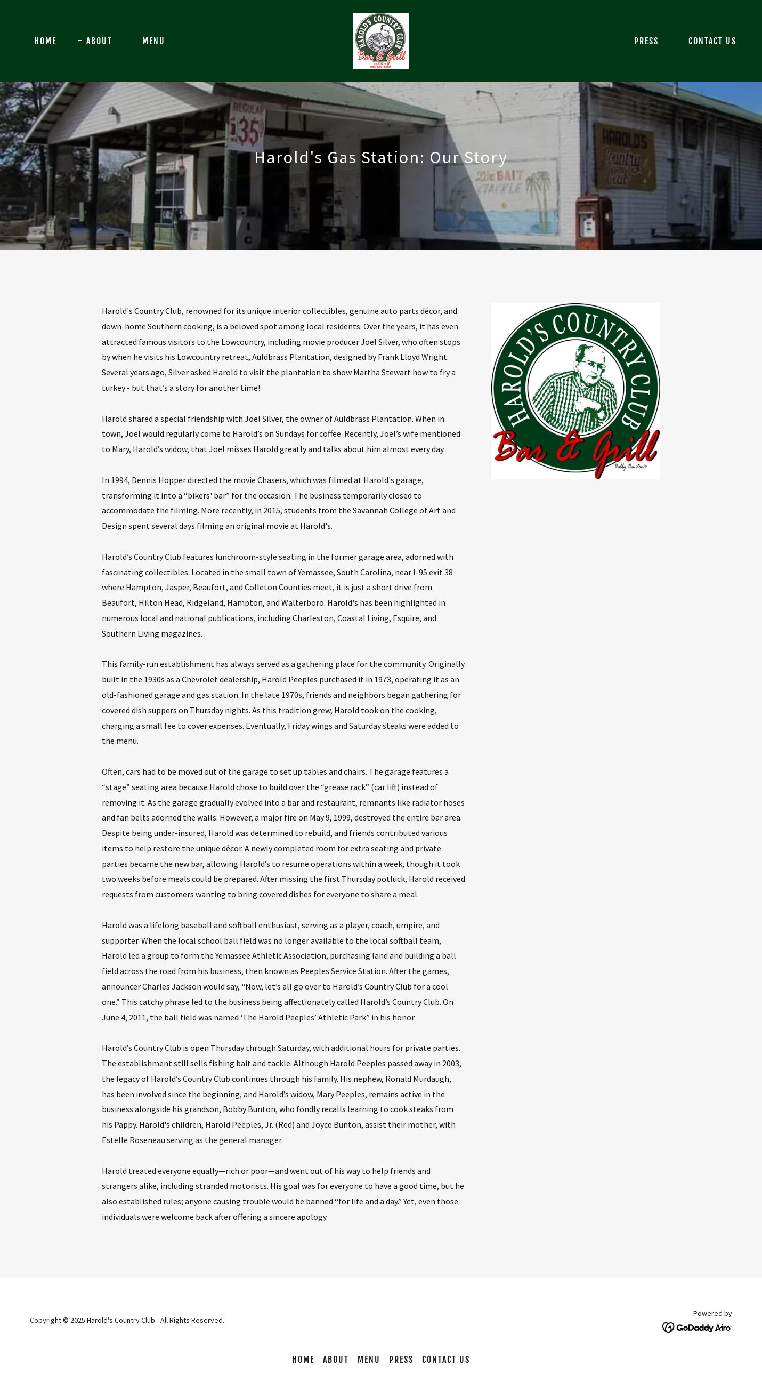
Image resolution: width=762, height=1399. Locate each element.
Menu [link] (153, 41)
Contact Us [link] (712, 41)
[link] (381, 39)
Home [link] (45, 41)
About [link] (99, 41)
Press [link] (646, 41)
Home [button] (303, 1359)
